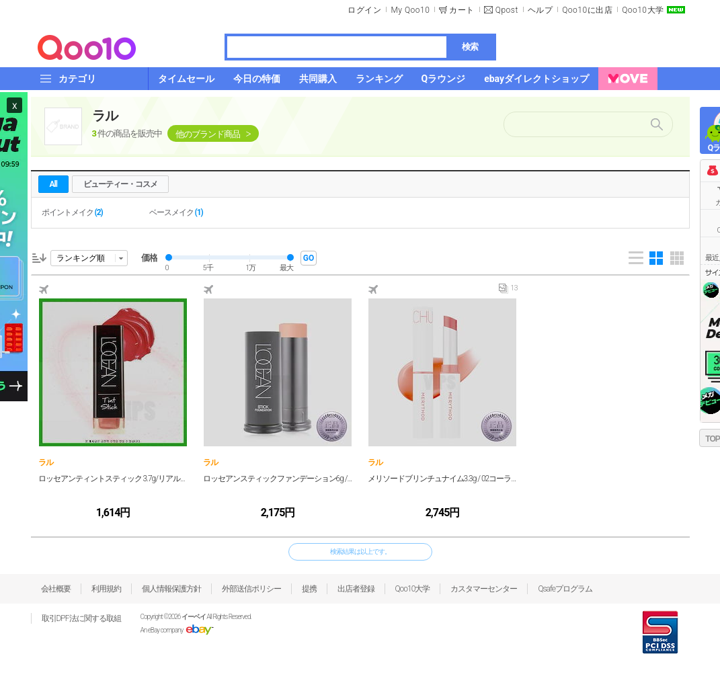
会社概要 (56, 589)
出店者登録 (355, 589)
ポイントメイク (72, 212)
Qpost (506, 10)
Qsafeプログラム (565, 589)
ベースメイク (176, 212)
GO (308, 258)
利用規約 (106, 589)
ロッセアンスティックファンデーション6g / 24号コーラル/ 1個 (278, 478)
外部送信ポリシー (251, 589)
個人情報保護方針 (171, 589)
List (636, 258)
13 (508, 291)
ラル (105, 116)
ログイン (364, 10)
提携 (309, 589)
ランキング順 (80, 258)
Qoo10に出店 (587, 10)
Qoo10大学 (643, 10)
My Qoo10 (410, 10)
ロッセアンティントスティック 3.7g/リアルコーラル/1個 (113, 478)
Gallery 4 (656, 258)
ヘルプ (540, 10)
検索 (470, 47)
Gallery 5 (677, 258)
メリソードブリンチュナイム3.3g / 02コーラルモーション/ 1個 (443, 478)
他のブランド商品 (207, 134)
